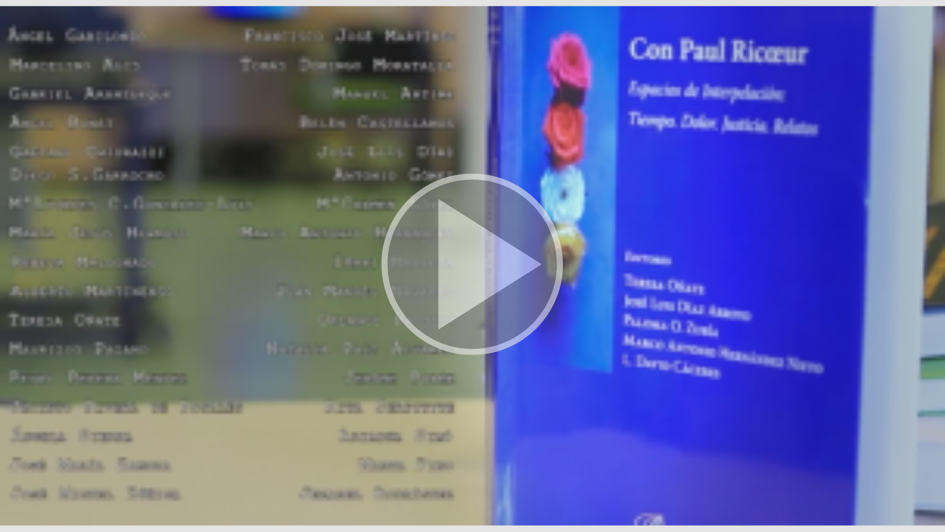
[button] (472, 266)
